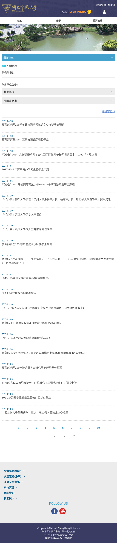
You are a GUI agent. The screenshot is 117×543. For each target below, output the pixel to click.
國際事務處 (10, 100)
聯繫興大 (9, 498)
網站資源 (9, 487)
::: (91, 5)
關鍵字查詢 (108, 111)
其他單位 (9, 91)
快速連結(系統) (13, 476)
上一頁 (54, 435)
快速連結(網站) (12, 470)
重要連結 (97, 20)
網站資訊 (9, 492)
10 (98, 427)
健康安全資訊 (12, 481)
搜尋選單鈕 (96, 12)
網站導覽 (101, 5)
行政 (19, 20)
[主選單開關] (112, 12)
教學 (58, 20)
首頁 (4, 66)
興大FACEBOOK (54, 511)
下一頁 (64, 435)
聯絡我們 (68, 538)
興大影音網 (62, 511)
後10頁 (73, 435)
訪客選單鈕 (104, 12)
